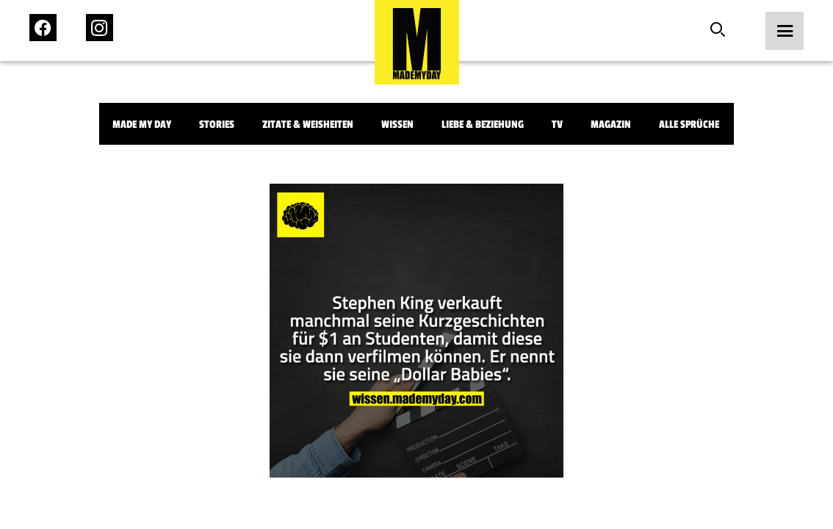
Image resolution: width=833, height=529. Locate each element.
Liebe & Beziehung (482, 124)
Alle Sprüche (689, 124)
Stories (216, 124)
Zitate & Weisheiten (307, 124)
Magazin (611, 124)
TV (557, 124)
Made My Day (141, 124)
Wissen (397, 124)
